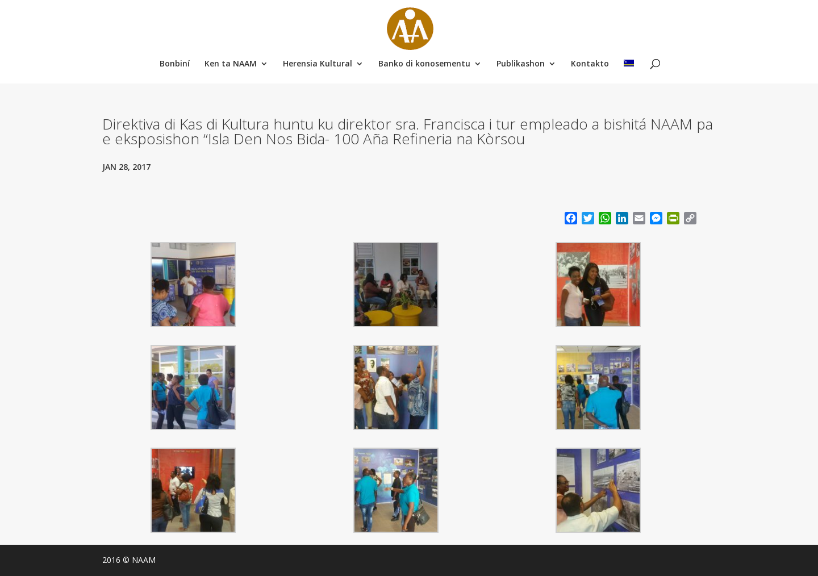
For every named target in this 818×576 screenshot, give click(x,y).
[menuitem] (629, 65)
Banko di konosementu (424, 64)
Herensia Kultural (317, 64)
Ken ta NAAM (230, 64)
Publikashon (520, 64)
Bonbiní (175, 64)
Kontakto (590, 64)
